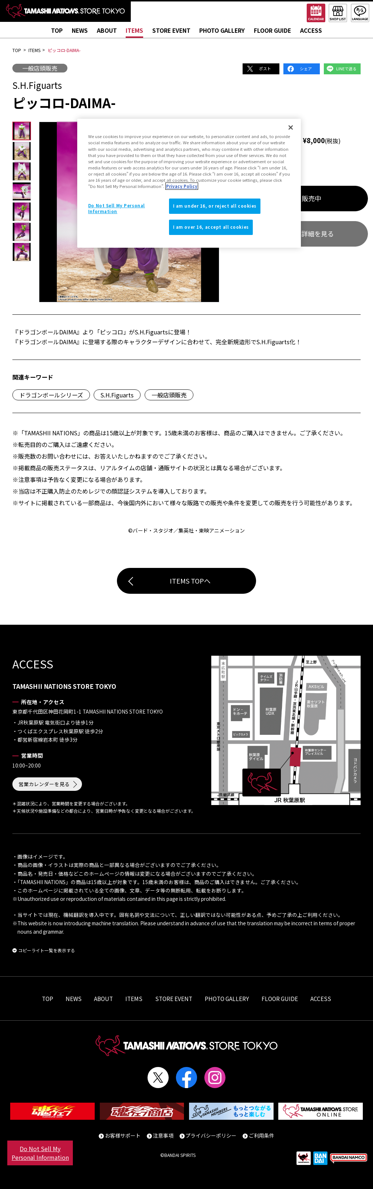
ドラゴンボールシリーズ (51, 395)
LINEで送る (346, 68)
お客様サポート (123, 1135)
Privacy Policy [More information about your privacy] (181, 186)
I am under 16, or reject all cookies (215, 206)
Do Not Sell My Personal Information (40, 1153)
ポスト (265, 68)
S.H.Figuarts (117, 395)
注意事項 (163, 1135)
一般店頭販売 (39, 68)
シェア (306, 68)
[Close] (291, 127)
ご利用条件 (261, 1135)
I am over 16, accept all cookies (211, 227)
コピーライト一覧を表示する (46, 950)
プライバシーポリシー (210, 1135)
